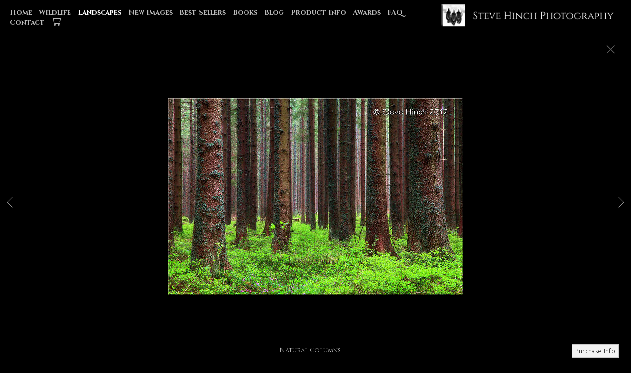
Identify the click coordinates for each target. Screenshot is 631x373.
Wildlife (55, 12)
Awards (367, 12)
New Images (150, 12)
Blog (274, 12)
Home (21, 12)
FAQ (395, 12)
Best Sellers (202, 12)
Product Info (318, 12)
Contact (27, 22)
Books (245, 12)
